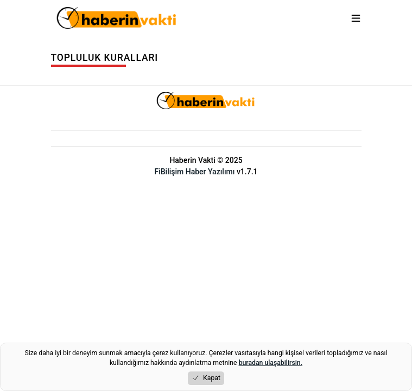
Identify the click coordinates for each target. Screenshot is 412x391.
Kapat (206, 378)
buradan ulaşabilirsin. (270, 363)
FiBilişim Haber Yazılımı (194, 171)
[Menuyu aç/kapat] (356, 18)
